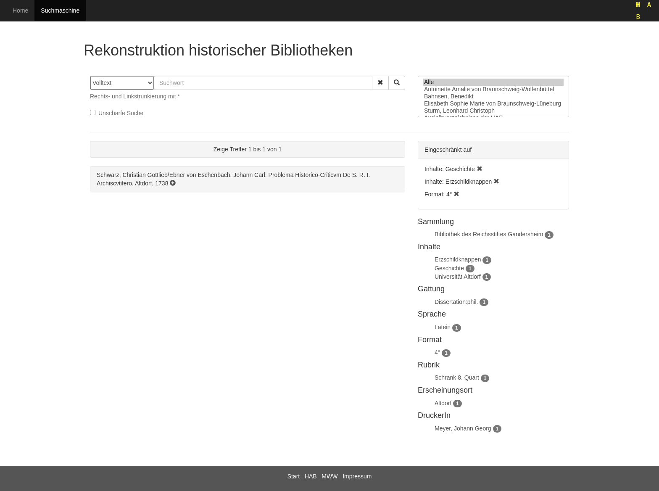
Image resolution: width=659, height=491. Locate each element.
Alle (493, 82)
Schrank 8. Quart (457, 377)
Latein (443, 327)
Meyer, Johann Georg (463, 428)
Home (20, 10)
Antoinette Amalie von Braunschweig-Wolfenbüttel (493, 89)
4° (437, 352)
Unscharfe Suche (116, 113)
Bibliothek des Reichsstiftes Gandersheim (489, 234)
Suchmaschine (60, 10)
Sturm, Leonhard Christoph (493, 110)
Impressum (357, 476)
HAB (311, 476)
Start (293, 476)
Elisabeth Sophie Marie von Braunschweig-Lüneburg (493, 103)
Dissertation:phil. (456, 301)
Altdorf (443, 403)
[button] (380, 83)
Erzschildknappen (458, 259)
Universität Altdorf (458, 276)
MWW (329, 476)
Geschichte (449, 268)
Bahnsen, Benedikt (493, 96)
